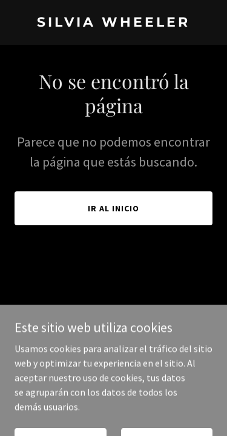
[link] (113, 23)
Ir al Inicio (113, 208)
